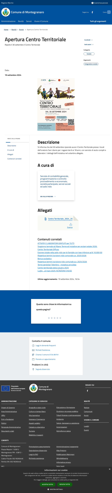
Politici (3, 423)
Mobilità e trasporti (36, 435)
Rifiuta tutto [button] (65, 484)
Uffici (3, 415)
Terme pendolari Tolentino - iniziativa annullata (57, 264)
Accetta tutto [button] (47, 484)
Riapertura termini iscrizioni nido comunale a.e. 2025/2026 (62, 255)
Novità (13, 29)
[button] (56, 489)
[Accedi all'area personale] (100, 2)
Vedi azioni (89, 44)
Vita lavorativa (34, 415)
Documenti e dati (7, 431)
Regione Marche (7, 3)
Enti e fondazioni (7, 419)
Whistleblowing (62, 458)
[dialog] (56, 480)
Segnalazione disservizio (38, 450)
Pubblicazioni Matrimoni (65, 454)
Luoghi (86, 426)
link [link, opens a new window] (77, 480)
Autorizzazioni (61, 427)
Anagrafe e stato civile (37, 407)
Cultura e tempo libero (37, 411)
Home (6, 29)
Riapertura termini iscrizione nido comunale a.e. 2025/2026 (62, 261)
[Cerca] (108, 12)
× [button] (109, 469)
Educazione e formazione (65, 407)
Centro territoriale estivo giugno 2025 (53, 267)
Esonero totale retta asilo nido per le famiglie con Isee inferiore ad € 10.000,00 (70, 252)
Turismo (32, 431)
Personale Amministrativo (11, 427)
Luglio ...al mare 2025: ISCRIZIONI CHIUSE (55, 270)
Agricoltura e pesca (63, 431)
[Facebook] (88, 12)
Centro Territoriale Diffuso (48, 249)
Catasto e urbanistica (37, 427)
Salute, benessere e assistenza (67, 423)
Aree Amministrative (9, 411)
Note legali (60, 466)
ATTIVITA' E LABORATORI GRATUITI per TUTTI (56, 243)
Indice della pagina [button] (13, 139)
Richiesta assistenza (36, 458)
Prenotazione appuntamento (39, 446)
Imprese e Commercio (37, 419)
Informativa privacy (63, 462)
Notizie (86, 407)
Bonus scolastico (45, 258)
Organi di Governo (8, 407)
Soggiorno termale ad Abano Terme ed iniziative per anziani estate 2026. (67, 246)
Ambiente (60, 419)
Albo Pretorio (61, 450)
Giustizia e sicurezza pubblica (67, 411)
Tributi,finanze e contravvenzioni (68, 415)
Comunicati (88, 411)
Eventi (86, 430)
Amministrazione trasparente (67, 446)
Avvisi (21, 29)
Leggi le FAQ (33, 454)
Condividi (88, 40)
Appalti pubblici (34, 423)
